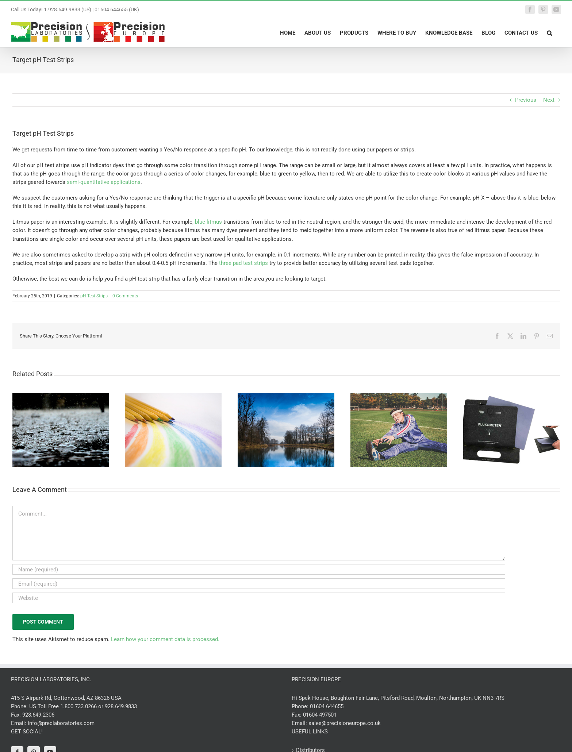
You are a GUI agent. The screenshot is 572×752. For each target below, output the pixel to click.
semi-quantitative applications (104, 182)
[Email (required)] (258, 583)
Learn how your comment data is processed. (165, 639)
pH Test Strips (94, 295)
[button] (549, 32)
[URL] (258, 598)
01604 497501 (320, 714)
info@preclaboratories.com (61, 723)
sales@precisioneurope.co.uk (344, 723)
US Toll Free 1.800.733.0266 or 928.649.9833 (83, 706)
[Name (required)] (258, 569)
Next (548, 100)
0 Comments (125, 295)
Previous (525, 100)
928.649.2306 (38, 714)
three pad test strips (243, 263)
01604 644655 (326, 706)
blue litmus (208, 222)
